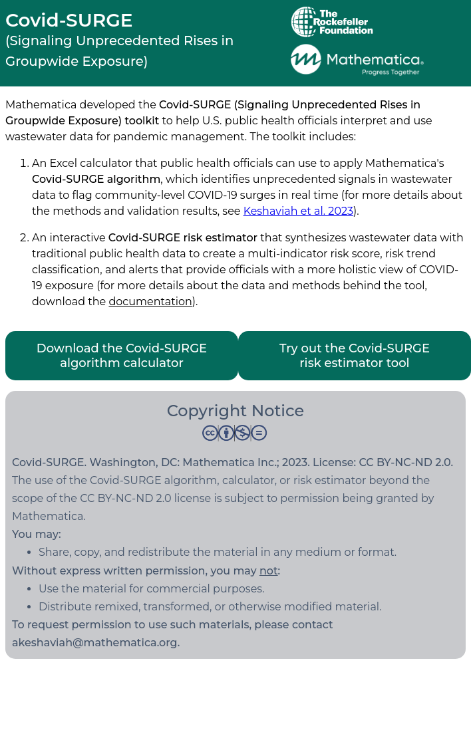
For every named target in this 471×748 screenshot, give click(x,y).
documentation (150, 301)
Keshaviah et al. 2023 (298, 211)
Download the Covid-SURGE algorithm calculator (122, 355)
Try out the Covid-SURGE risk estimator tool (354, 355)
